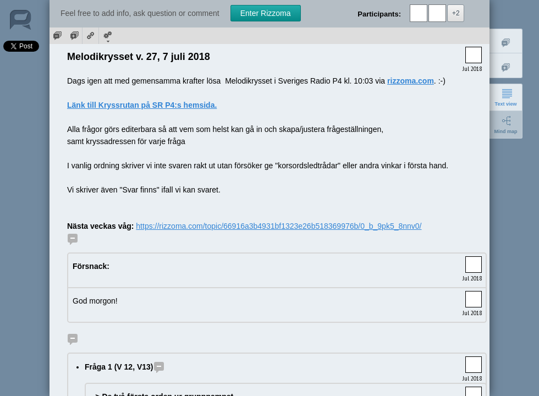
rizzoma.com (410, 80)
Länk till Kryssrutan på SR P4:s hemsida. (142, 105)
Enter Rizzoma (265, 13)
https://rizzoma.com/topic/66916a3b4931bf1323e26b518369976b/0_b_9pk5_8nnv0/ (278, 226)
